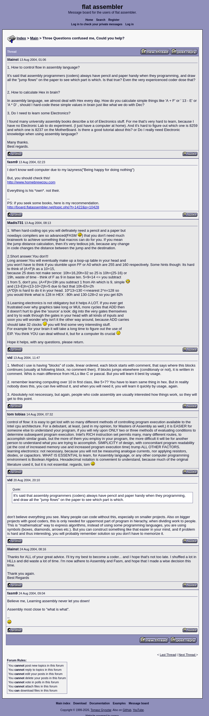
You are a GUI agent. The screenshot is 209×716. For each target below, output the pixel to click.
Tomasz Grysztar (100, 710)
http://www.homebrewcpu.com (31, 182)
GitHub (127, 710)
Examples (119, 703)
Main (34, 38)
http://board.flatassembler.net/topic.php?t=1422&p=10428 (53, 207)
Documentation (100, 703)
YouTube (138, 710)
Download (80, 703)
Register (113, 19)
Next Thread (187, 654)
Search (100, 19)
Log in (129, 24)
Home (89, 19)
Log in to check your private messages (96, 24)
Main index (63, 703)
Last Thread (168, 654)
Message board (139, 703)
